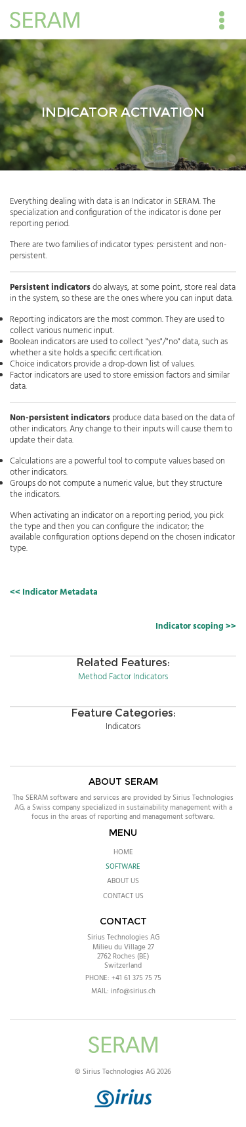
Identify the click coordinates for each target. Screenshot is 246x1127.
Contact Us (123, 896)
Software (123, 867)
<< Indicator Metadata (54, 592)
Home (123, 852)
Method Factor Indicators (123, 677)
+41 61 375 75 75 (136, 978)
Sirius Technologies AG (123, 937)
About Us (123, 881)
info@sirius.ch (133, 991)
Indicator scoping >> (195, 626)
